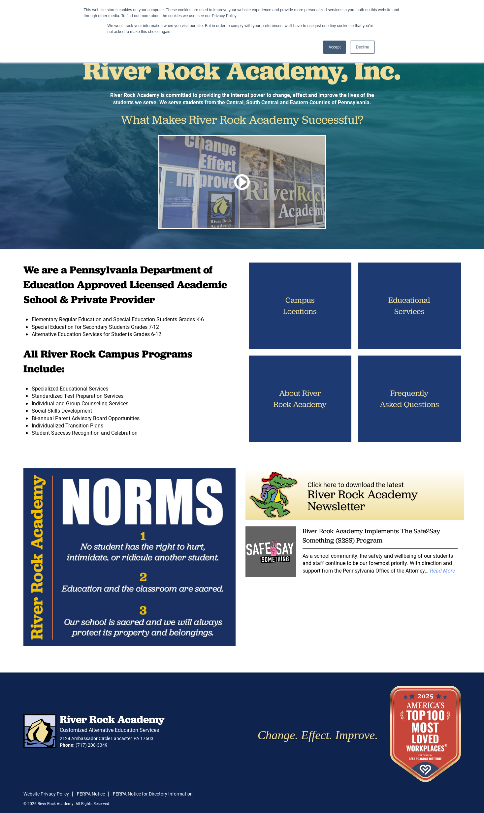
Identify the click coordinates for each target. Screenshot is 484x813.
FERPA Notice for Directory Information (153, 794)
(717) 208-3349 (92, 745)
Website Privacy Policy (46, 794)
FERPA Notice (91, 794)
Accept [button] (335, 47)
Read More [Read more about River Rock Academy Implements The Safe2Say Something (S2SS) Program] (442, 570)
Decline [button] (362, 47)
